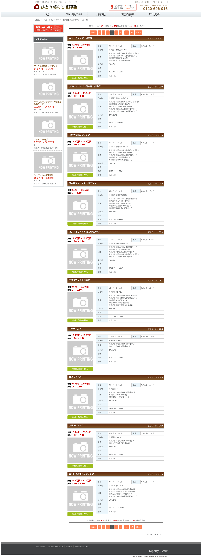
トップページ (47, 15)
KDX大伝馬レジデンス (79, 135)
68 (132, 33)
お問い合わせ (154, 15)
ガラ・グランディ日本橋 (80, 38)
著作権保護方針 (127, 15)
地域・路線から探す (74, 15)
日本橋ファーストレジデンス (82, 183)
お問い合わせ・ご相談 (142, 2)
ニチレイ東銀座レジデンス (81, 474)
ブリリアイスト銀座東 (79, 280)
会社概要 (101, 15)
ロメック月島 (75, 377)
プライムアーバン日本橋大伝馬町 (84, 86)
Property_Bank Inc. (149, 556)
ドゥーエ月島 (75, 328)
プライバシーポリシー (159, 2)
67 (126, 33)
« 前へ (93, 33)
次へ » (138, 33)
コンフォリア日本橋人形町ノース (84, 231)
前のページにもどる (154, 534)
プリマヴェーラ (76, 425)
